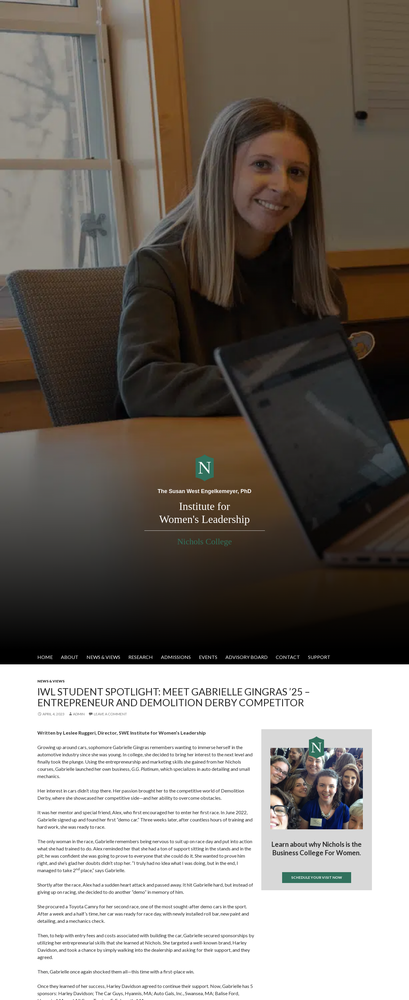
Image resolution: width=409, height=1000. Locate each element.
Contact (288, 657)
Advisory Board (246, 657)
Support (319, 657)
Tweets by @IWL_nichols (285, 900)
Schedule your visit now (316, 877)
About (69, 657)
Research (140, 657)
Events (208, 657)
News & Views (103, 657)
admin (79, 714)
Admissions (176, 657)
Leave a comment (110, 714)
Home (45, 657)
